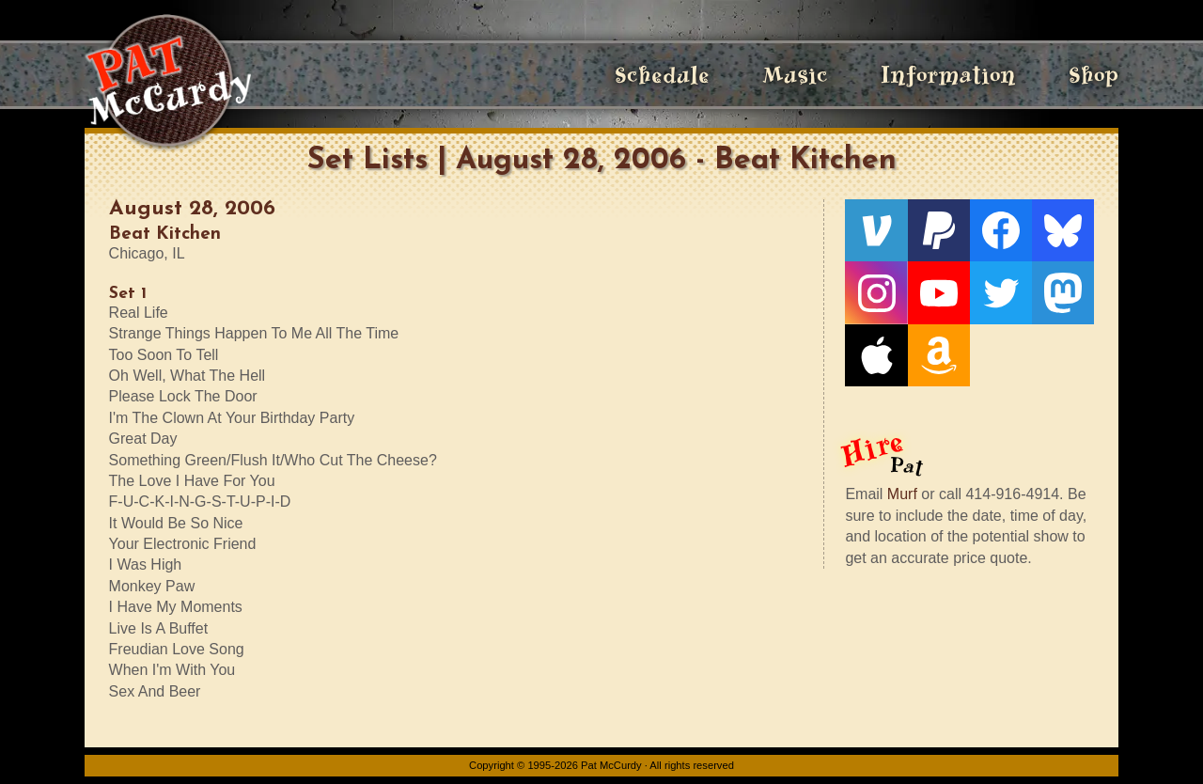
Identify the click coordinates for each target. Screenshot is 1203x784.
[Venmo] (876, 230)
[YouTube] (939, 292)
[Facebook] (1001, 230)
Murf (902, 494)
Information (948, 75)
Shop (1093, 75)
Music (795, 75)
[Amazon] (939, 355)
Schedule (662, 75)
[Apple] (876, 355)
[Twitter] (1001, 292)
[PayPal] (939, 230)
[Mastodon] (1063, 292)
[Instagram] (876, 292)
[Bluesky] (1063, 230)
